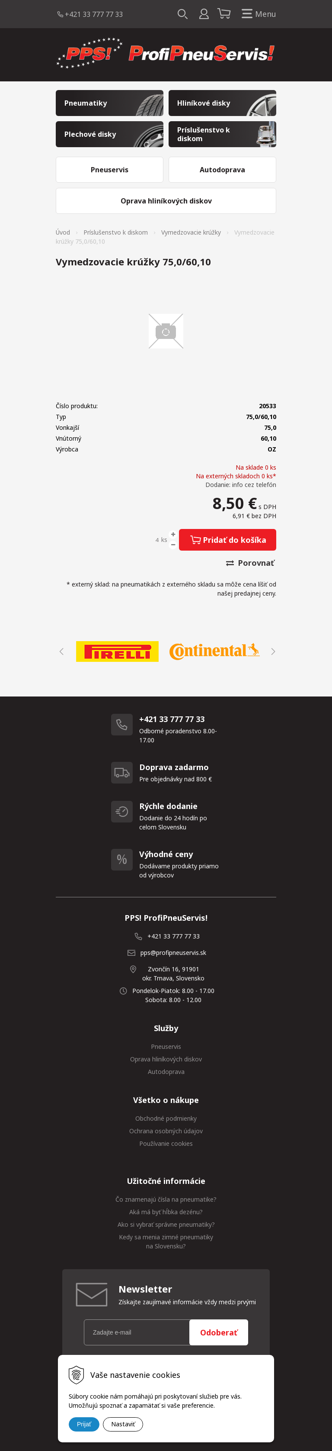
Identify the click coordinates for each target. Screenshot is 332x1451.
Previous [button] (60, 651)
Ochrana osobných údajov (166, 1131)
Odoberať (218, 1332)
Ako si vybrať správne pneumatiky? (166, 1224)
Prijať (84, 1424)
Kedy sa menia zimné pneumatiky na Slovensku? (166, 1241)
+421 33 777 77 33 (94, 14)
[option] (117, 651)
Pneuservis (166, 1046)
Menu (257, 14)
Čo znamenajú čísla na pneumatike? (166, 1199)
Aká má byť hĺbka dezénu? (166, 1212)
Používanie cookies (166, 1143)
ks (164, 539)
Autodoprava (166, 1071)
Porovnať (250, 563)
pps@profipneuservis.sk (173, 952)
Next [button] (272, 651)
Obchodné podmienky (166, 1118)
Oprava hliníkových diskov (166, 1059)
